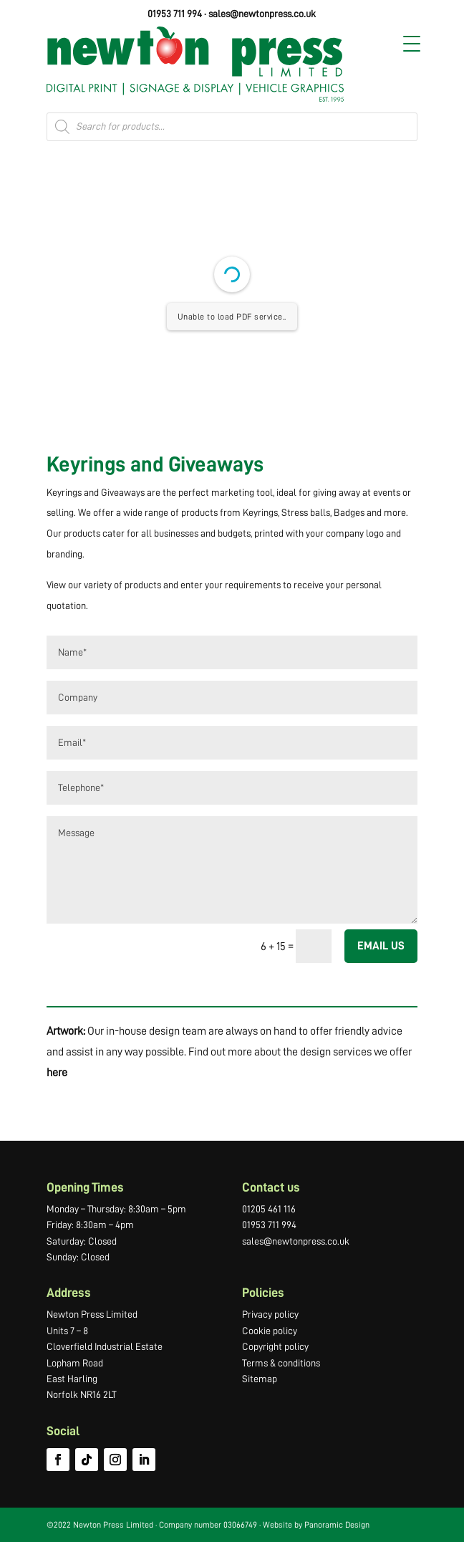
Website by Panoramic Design (316, 1525)
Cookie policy (269, 1331)
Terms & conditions (281, 1363)
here (57, 1072)
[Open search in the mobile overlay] (232, 126)
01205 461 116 (269, 1209)
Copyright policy (275, 1346)
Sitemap (259, 1379)
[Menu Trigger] (411, 43)
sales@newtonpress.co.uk (262, 14)
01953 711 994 (175, 14)
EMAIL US (381, 946)
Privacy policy (270, 1314)
